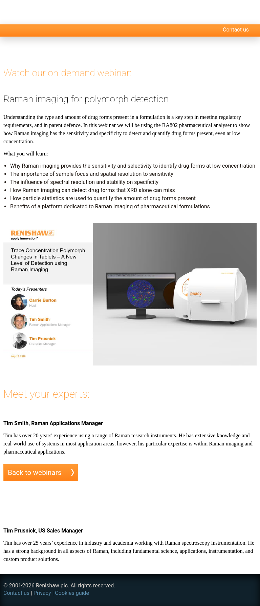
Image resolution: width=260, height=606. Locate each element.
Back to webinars (34, 472)
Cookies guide (72, 593)
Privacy (42, 593)
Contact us (236, 29)
